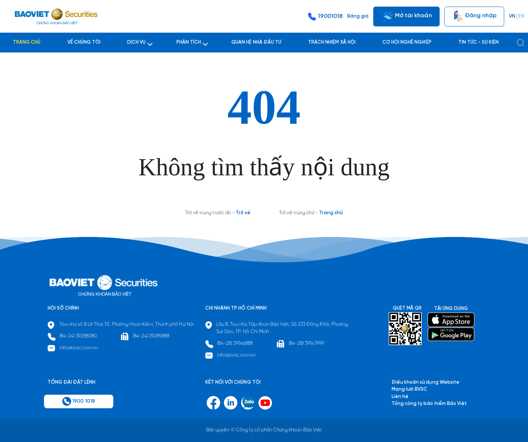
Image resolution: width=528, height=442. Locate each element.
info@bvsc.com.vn (78, 348)
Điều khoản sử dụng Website (425, 382)
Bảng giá (357, 16)
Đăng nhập (474, 16)
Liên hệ (400, 396)
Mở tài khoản (406, 16)
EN (521, 16)
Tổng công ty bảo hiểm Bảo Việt (429, 403)
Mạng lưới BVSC (409, 389)
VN (512, 16)
